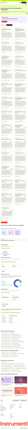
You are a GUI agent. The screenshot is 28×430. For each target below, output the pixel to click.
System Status (2, 428)
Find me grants (4, 21)
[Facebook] (21, 428)
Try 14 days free (24, 2)
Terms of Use (15, 427)
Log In (19, 2)
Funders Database (16, 400)
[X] (23, 428)
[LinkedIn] (26, 428)
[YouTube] (25, 428)
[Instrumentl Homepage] (3, 2)
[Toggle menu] (27, 2)
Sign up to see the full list (4, 222)
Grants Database (23, 400)
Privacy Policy (11, 427)
